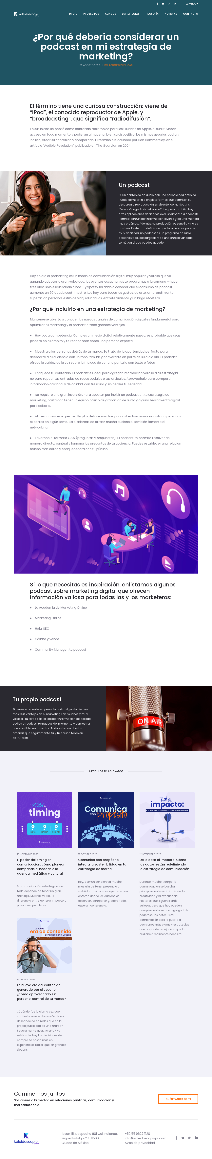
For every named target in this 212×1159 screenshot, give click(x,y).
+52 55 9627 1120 (137, 1133)
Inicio (73, 13)
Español (191, 3)
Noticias (171, 13)
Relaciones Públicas (118, 65)
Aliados (110, 13)
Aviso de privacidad (140, 1143)
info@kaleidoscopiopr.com (145, 1138)
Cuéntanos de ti (178, 1099)
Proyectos (91, 13)
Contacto (190, 13)
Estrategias (131, 13)
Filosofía (152, 13)
